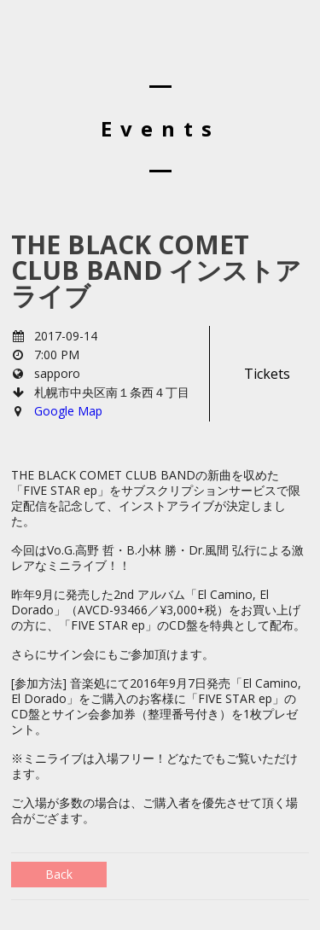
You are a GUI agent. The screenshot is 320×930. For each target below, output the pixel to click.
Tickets (267, 373)
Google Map (68, 411)
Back (59, 874)
